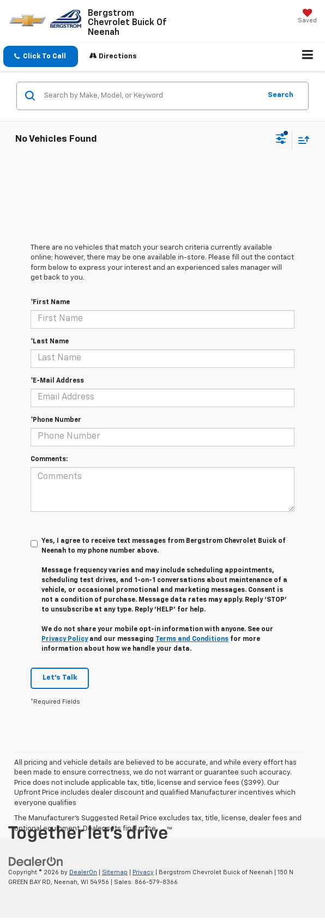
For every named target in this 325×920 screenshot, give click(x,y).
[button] (40, 56)
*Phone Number (56, 420)
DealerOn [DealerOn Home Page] (83, 872)
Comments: (49, 459)
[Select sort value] (301, 139)
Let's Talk (60, 677)
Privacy (143, 872)
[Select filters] (281, 140)
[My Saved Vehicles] (307, 17)
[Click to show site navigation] (308, 57)
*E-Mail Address (57, 381)
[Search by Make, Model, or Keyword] (150, 96)
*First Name (50, 302)
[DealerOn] (36, 861)
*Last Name (50, 341)
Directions (113, 56)
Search (280, 95)
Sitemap (115, 872)
